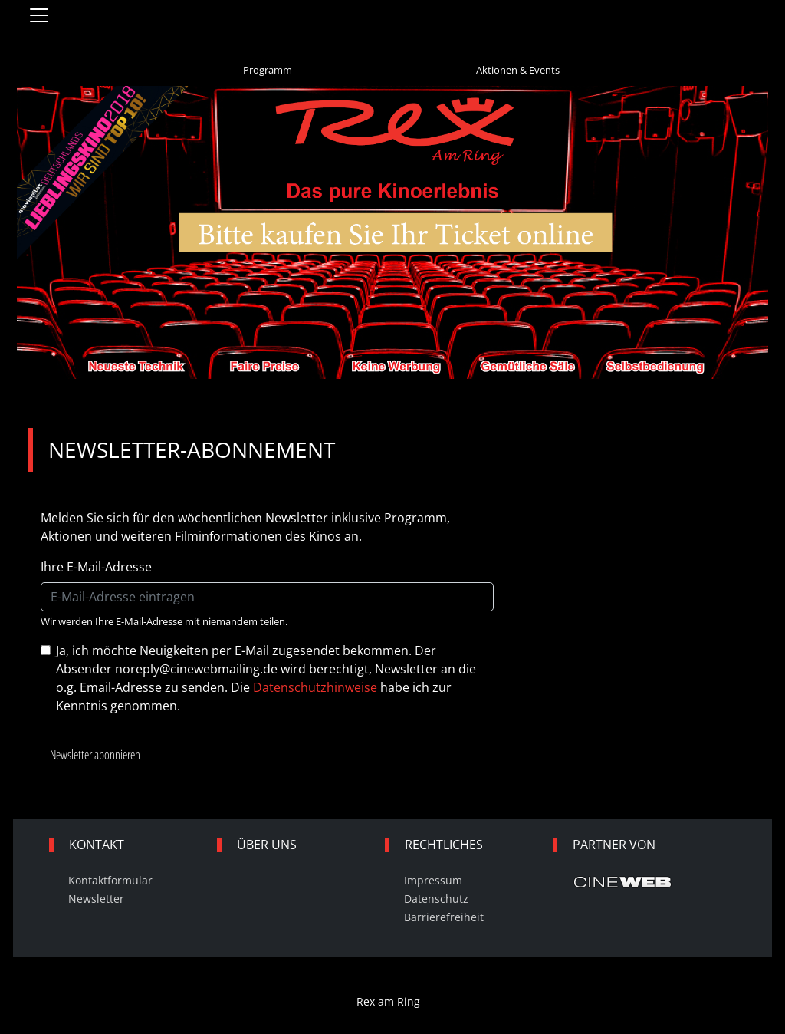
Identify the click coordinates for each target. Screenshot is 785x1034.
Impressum (433, 880)
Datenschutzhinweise (315, 687)
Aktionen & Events (518, 70)
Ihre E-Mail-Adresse (96, 566)
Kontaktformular (110, 880)
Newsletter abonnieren (95, 754)
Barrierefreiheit (444, 917)
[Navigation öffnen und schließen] (39, 15)
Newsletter (96, 898)
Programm (267, 70)
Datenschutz (436, 898)
